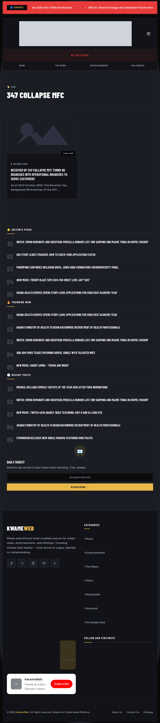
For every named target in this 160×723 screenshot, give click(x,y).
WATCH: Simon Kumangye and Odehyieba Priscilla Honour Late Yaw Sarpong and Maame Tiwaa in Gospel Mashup (82, 242)
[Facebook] (11, 563)
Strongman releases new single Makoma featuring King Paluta (54, 438)
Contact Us (133, 712)
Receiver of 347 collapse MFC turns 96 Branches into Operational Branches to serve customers (39, 174)
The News (60, 65)
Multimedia (138, 65)
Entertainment (99, 65)
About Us (117, 712)
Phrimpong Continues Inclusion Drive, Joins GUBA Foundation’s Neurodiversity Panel (67, 267)
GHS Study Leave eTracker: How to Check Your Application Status (55, 254)
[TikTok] (54, 563)
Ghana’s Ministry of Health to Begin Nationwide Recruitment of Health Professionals (68, 327)
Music (89, 538)
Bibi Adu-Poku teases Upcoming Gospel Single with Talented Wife (56, 353)
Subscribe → (80, 486)
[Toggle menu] (148, 33)
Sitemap (148, 712)
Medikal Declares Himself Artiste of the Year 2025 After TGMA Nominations (62, 387)
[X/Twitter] (22, 563)
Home (22, 65)
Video (89, 580)
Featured (92, 608)
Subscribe (61, 684)
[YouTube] (44, 563)
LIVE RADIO (80, 55)
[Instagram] (33, 563)
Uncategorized (95, 622)
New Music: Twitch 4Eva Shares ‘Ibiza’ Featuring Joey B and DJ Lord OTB (59, 412)
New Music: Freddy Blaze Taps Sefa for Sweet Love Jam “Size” (53, 280)
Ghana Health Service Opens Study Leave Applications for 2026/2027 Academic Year (66, 292)
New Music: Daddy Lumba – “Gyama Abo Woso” (42, 365)
